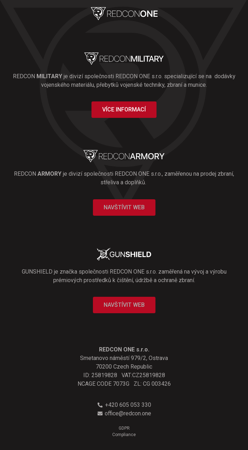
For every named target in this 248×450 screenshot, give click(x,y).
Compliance (124, 434)
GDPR (124, 428)
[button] (124, 109)
